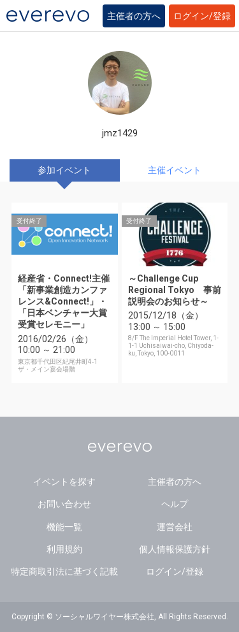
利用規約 (64, 549)
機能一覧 (64, 527)
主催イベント (174, 170)
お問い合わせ (64, 504)
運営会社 (174, 527)
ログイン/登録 (202, 16)
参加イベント (64, 170)
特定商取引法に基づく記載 (64, 571)
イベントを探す (64, 482)
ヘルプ (174, 504)
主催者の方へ (134, 16)
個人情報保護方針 (174, 549)
